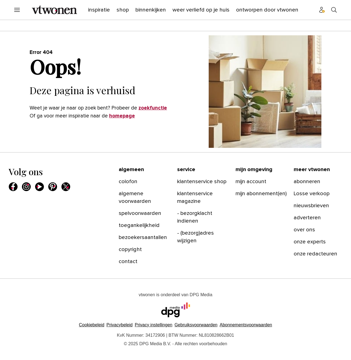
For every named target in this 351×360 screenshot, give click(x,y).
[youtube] (39, 186)
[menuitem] (17, 10)
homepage (122, 116)
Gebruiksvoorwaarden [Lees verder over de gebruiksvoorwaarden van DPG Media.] (195, 324)
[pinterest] (52, 186)
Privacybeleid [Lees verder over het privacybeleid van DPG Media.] (119, 324)
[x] (65, 186)
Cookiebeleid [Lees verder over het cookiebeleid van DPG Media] (91, 324)
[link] (145, 181)
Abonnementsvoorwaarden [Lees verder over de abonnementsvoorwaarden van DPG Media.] (246, 324)
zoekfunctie (152, 108)
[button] (153, 324)
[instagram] (26, 186)
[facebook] (13, 186)
